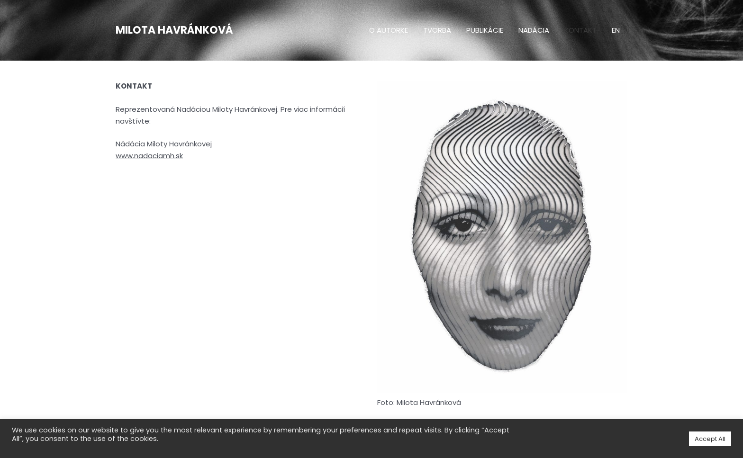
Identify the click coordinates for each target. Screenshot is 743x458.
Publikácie (484, 30)
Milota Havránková (174, 30)
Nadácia (533, 30)
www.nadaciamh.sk (149, 156)
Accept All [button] (710, 438)
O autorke (388, 30)
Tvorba (437, 30)
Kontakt (580, 30)
